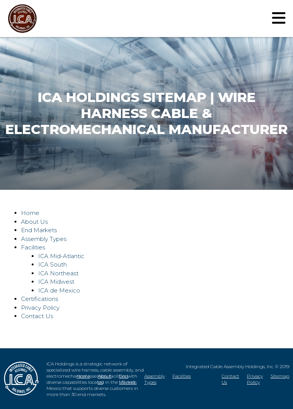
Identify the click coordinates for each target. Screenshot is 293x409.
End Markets (39, 230)
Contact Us (37, 316)
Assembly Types (43, 238)
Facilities (33, 247)
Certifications (39, 298)
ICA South (52, 264)
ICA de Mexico (59, 290)
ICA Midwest (56, 281)
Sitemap (279, 376)
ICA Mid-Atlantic (61, 256)
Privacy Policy (40, 307)
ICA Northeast (58, 273)
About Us (34, 221)
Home (30, 213)
